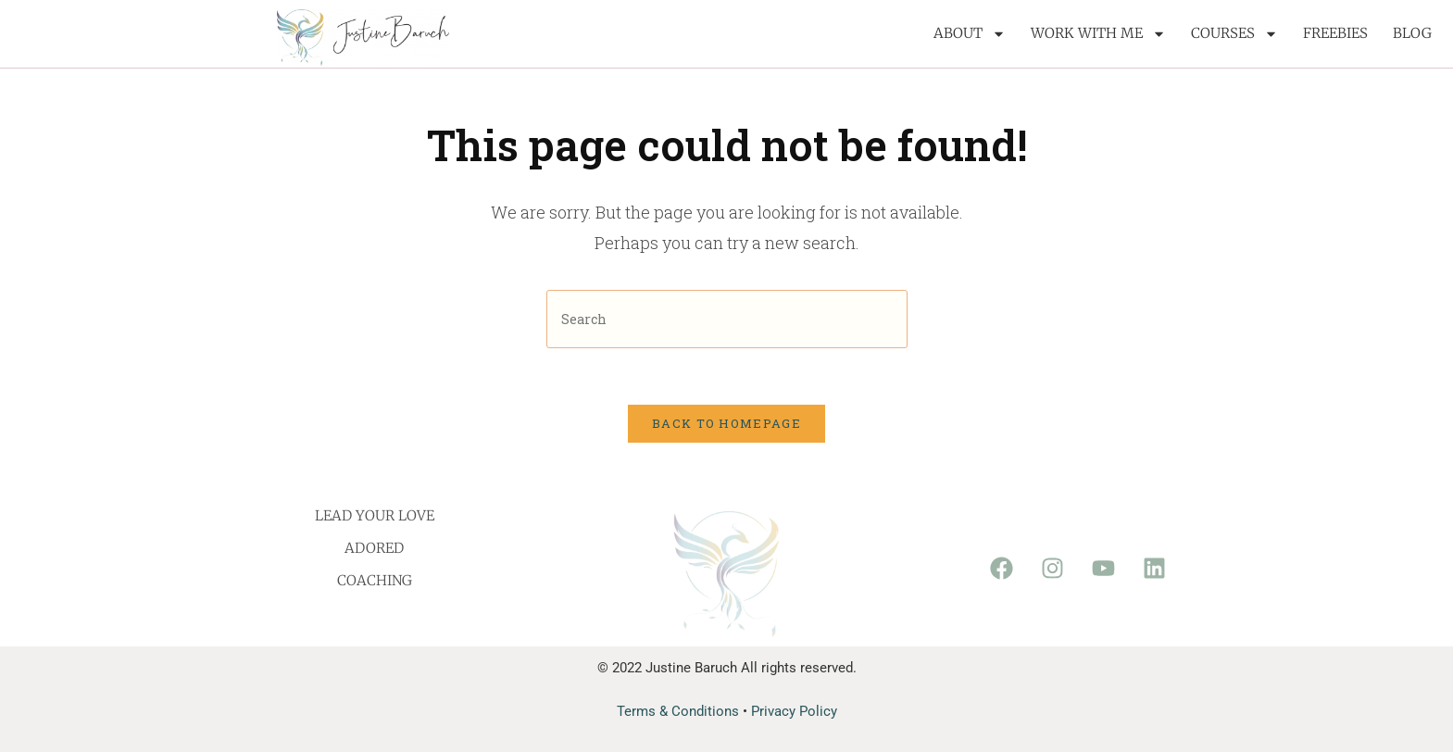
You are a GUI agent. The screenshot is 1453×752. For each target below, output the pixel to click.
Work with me (1098, 34)
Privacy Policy (794, 711)
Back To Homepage (726, 423)
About (969, 34)
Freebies (1335, 33)
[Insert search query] (727, 319)
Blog (1412, 33)
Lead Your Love (374, 515)
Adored (374, 548)
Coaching (374, 580)
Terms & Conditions (678, 711)
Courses (1234, 34)
